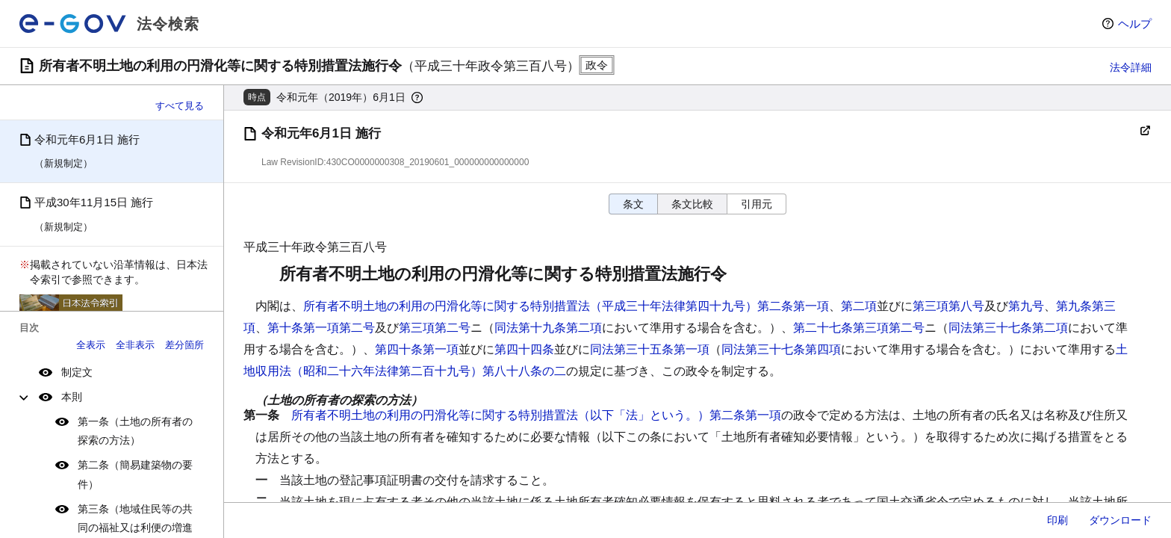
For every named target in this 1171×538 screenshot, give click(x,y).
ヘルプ (1135, 23)
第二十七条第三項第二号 (859, 327)
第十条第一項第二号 (321, 327)
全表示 (90, 344)
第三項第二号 (434, 327)
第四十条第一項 (417, 349)
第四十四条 (524, 349)
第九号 (1026, 306)
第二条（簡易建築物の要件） (135, 474)
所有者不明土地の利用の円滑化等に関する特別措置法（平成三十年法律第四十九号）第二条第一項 (566, 306)
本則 (71, 397)
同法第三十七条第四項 (781, 349)
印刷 (1057, 520)
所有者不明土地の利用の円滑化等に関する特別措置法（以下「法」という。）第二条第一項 (536, 415)
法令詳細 (1131, 67)
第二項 (859, 306)
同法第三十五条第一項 (649, 349)
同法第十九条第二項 (548, 327)
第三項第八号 (948, 306)
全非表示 (135, 344)
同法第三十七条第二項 (1008, 327)
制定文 (77, 372)
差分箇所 (184, 344)
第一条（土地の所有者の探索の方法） (135, 430)
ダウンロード (1120, 520)
